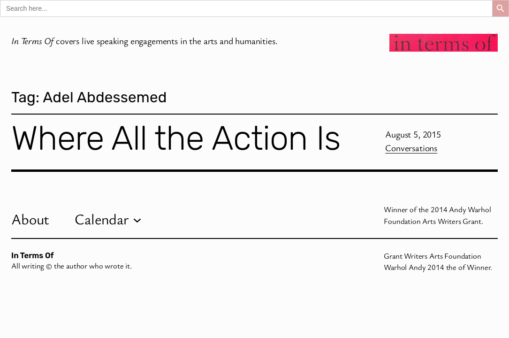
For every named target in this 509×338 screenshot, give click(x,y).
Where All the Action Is (175, 138)
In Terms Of (32, 255)
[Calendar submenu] (137, 219)
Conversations (411, 147)
